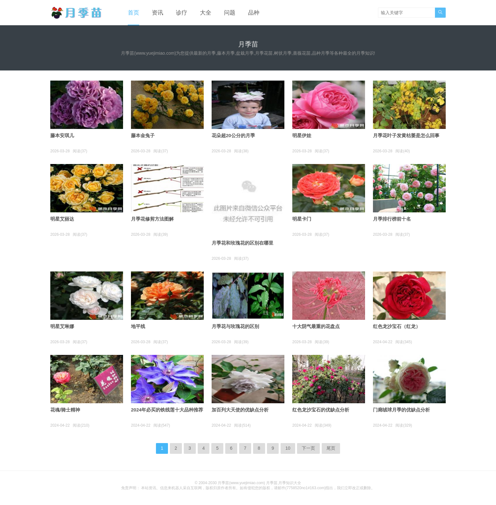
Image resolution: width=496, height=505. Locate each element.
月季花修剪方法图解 (152, 219)
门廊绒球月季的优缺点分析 (401, 409)
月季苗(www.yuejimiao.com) (241, 483)
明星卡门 (301, 219)
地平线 (138, 326)
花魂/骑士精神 (65, 409)
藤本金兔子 (143, 135)
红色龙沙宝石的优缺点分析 (320, 409)
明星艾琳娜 (62, 326)
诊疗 (181, 12)
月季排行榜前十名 (392, 219)
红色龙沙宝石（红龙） (396, 326)
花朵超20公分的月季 (233, 135)
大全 (205, 12)
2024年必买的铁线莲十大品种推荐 (167, 409)
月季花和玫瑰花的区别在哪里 (242, 243)
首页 (133, 12)
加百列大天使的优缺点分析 (240, 409)
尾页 (330, 448)
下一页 (308, 448)
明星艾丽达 (62, 219)
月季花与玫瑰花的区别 (235, 326)
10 (287, 448)
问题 (229, 12)
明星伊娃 (301, 135)
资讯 (157, 12)
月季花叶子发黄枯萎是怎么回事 (406, 135)
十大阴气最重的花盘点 (316, 326)
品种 (253, 12)
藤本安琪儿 (62, 135)
